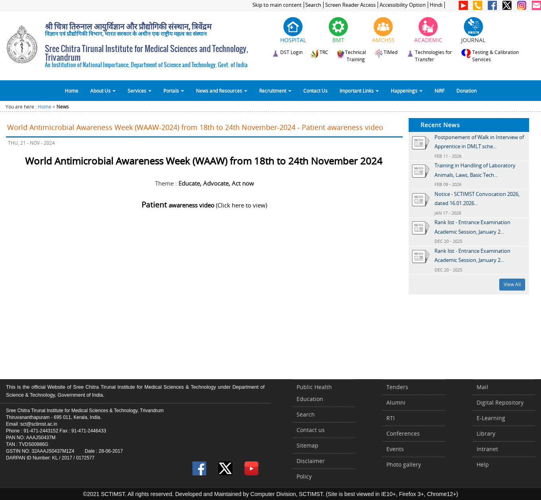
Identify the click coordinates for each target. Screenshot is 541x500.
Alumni (395, 402)
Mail (482, 387)
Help (483, 464)
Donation (466, 90)
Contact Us (315, 90)
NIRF (439, 90)
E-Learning (491, 418)
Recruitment (275, 90)
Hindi (436, 5)
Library (486, 433)
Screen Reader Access (350, 5)
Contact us (311, 430)
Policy (304, 476)
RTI (390, 418)
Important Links (359, 90)
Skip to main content (277, 5)
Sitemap (307, 445)
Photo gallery (403, 464)
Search (313, 5)
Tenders (397, 387)
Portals (173, 90)
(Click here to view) (204, 205)
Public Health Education (314, 393)
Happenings (407, 90)
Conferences (403, 433)
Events (395, 449)
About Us (103, 90)
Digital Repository (500, 402)
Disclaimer (311, 461)
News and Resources (221, 90)
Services (139, 90)
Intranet (487, 449)
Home (71, 90)
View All (512, 284)
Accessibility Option (403, 5)
